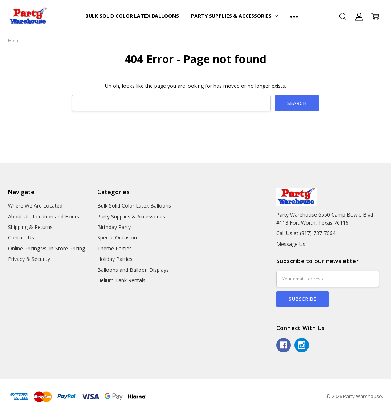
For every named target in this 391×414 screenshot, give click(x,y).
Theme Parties (114, 248)
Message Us (290, 244)
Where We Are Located (35, 205)
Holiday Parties (115, 258)
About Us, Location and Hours (43, 216)
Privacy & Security (29, 258)
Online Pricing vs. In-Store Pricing (46, 248)
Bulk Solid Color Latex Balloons (132, 15)
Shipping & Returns (30, 227)
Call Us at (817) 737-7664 (305, 233)
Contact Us (21, 237)
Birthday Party (114, 227)
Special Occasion (117, 237)
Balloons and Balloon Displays (133, 269)
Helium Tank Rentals (121, 280)
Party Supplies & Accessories (234, 15)
